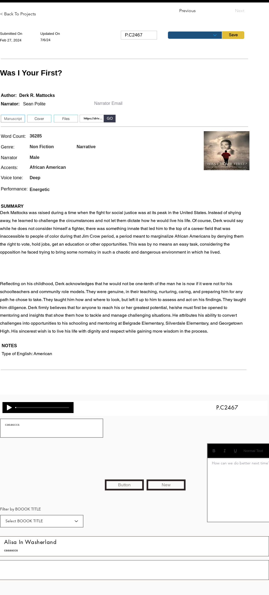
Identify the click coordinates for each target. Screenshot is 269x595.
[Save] (233, 35)
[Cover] (39, 118)
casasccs (51, 428)
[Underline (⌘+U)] (235, 451)
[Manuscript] (13, 118)
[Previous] (197, 10)
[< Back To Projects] (18, 14)
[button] (66, 118)
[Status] (195, 35)
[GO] (110, 118)
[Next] (230, 10)
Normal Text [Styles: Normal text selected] (253, 451)
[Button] (124, 484)
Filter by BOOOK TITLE (20, 509)
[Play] (9, 407)
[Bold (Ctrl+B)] (214, 451)
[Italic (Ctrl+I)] (225, 451)
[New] (166, 484)
